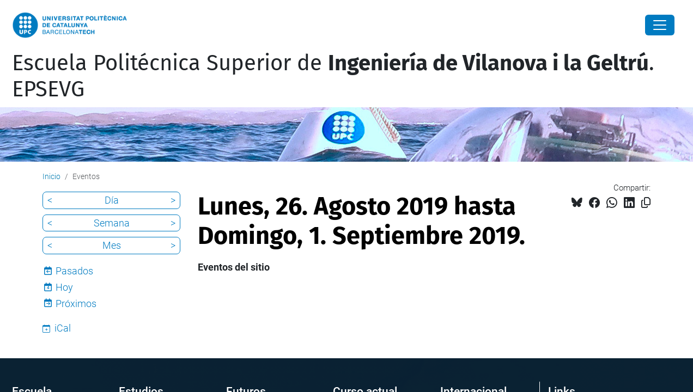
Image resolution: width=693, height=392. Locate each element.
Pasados (74, 271)
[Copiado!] (646, 203)
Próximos (76, 303)
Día (112, 200)
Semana (112, 223)
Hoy (64, 287)
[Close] (659, 25)
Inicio (51, 176)
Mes (111, 245)
